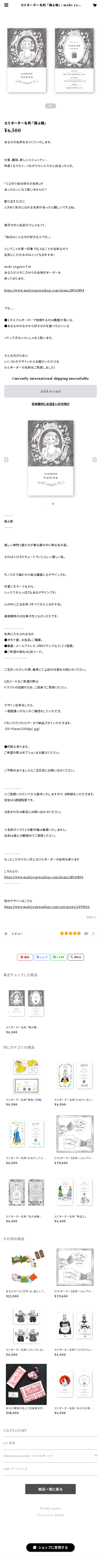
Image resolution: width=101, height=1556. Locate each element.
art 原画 (9, 1443)
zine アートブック (15, 1469)
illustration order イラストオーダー (28, 1456)
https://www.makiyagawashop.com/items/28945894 (44, 290)
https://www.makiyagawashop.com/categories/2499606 (47, 907)
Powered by (50, 1515)
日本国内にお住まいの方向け (50, 404)
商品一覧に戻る (50, 1489)
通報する (91, 917)
